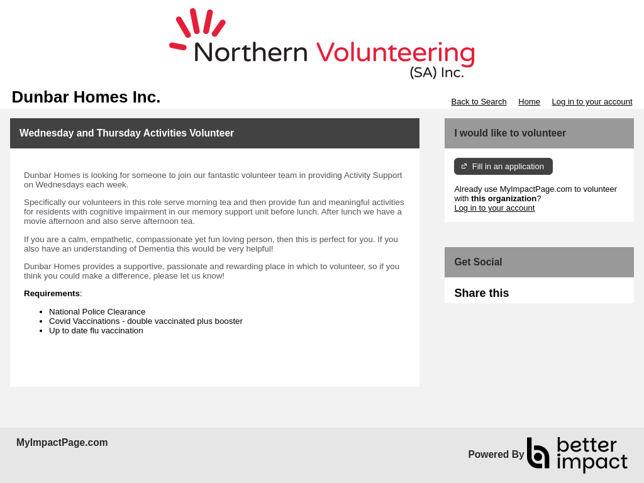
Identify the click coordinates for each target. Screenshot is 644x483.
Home (529, 101)
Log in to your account (592, 101)
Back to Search (478, 101)
